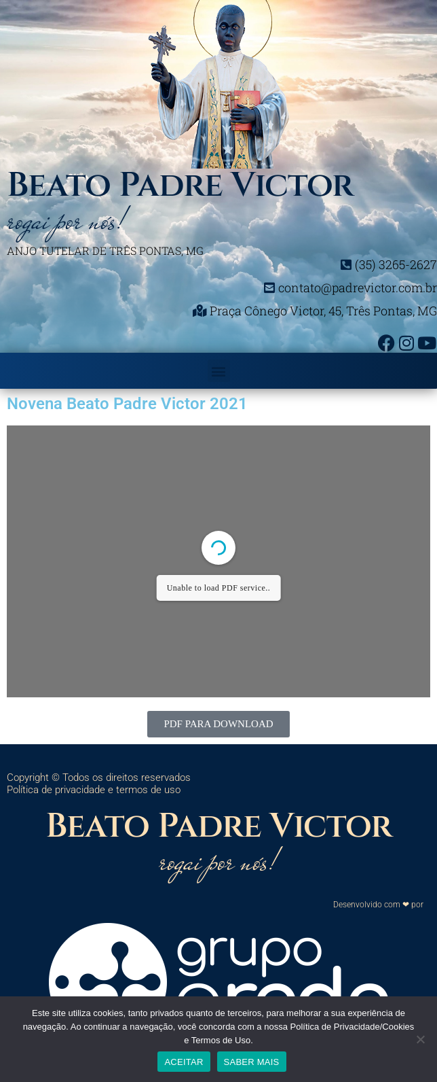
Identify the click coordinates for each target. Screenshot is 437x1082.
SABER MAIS (252, 1062)
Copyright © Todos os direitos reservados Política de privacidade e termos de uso (99, 783)
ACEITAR (183, 1062)
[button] (219, 371)
